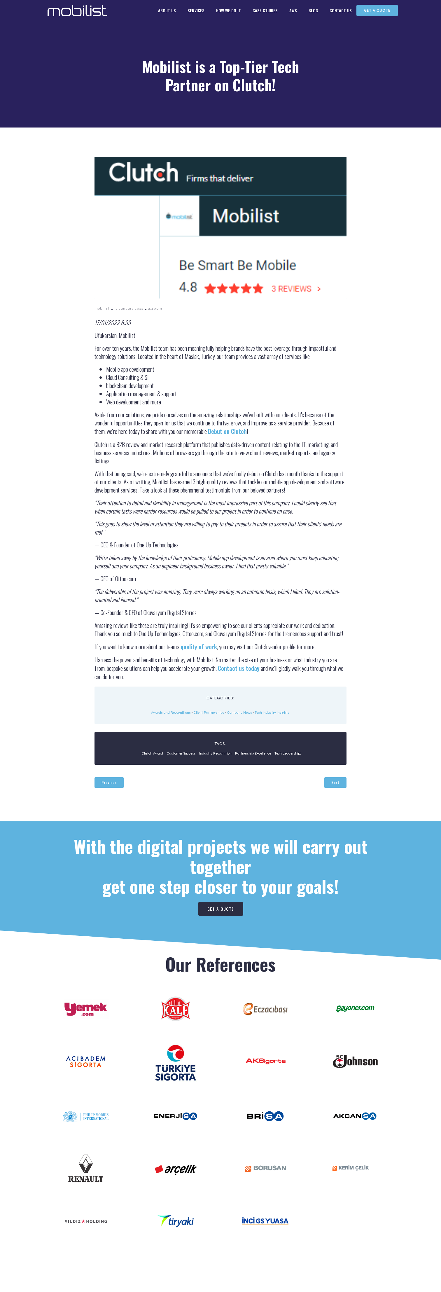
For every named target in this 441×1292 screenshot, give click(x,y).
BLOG (313, 12)
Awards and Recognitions (171, 712)
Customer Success (181, 753)
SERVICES (196, 12)
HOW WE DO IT (228, 12)
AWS (293, 12)
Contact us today (239, 668)
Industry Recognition (215, 753)
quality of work (199, 646)
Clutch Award (152, 753)
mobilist (102, 308)
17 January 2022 (129, 308)
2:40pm (155, 308)
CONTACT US (341, 12)
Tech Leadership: (287, 753)
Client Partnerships (208, 712)
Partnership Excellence (253, 753)
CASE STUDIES (265, 12)
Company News (239, 712)
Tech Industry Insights (272, 712)
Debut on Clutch (227, 431)
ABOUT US (167, 12)
